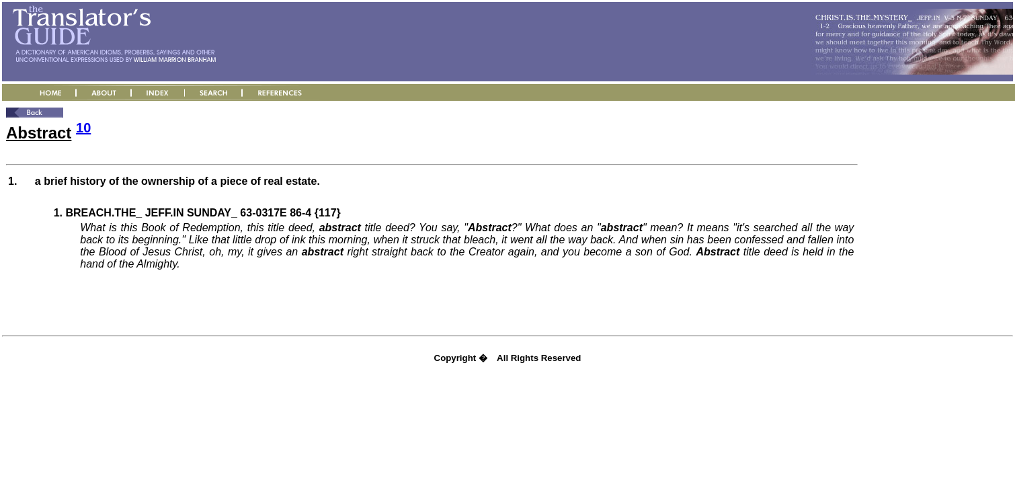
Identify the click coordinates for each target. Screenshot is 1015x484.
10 (83, 127)
